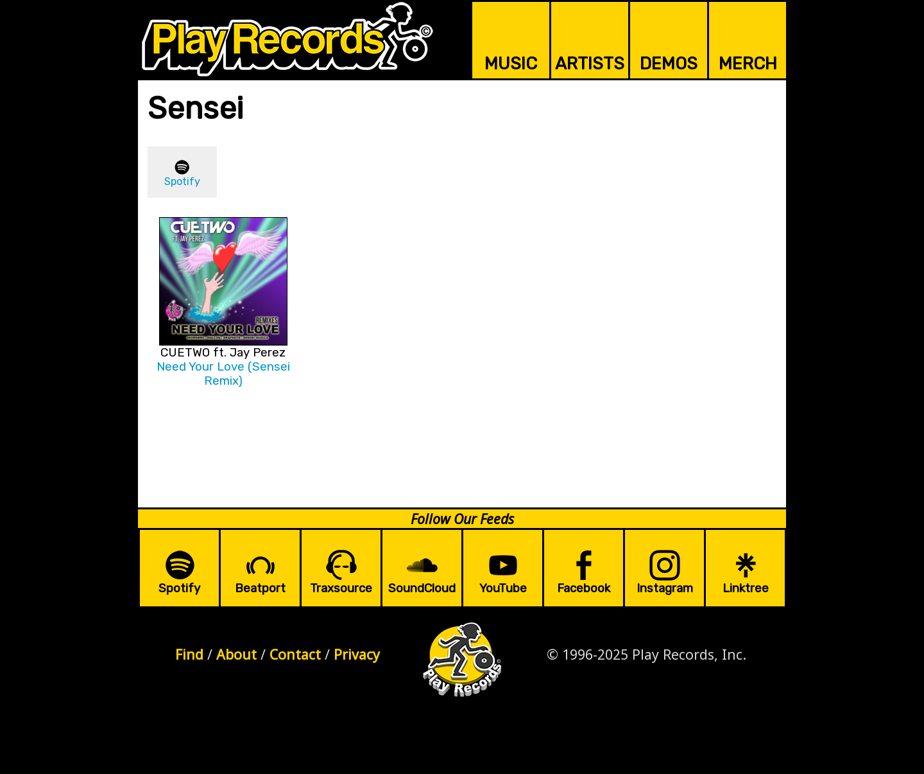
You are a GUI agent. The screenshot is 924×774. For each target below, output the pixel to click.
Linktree (746, 588)
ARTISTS (589, 63)
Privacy (357, 654)
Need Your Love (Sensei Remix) (223, 374)
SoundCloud (422, 588)
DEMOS (668, 63)
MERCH (748, 63)
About (236, 654)
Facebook (583, 588)
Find (189, 654)
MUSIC (510, 63)
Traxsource (341, 588)
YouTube (503, 588)
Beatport (260, 588)
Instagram (665, 588)
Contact (295, 654)
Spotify (182, 181)
